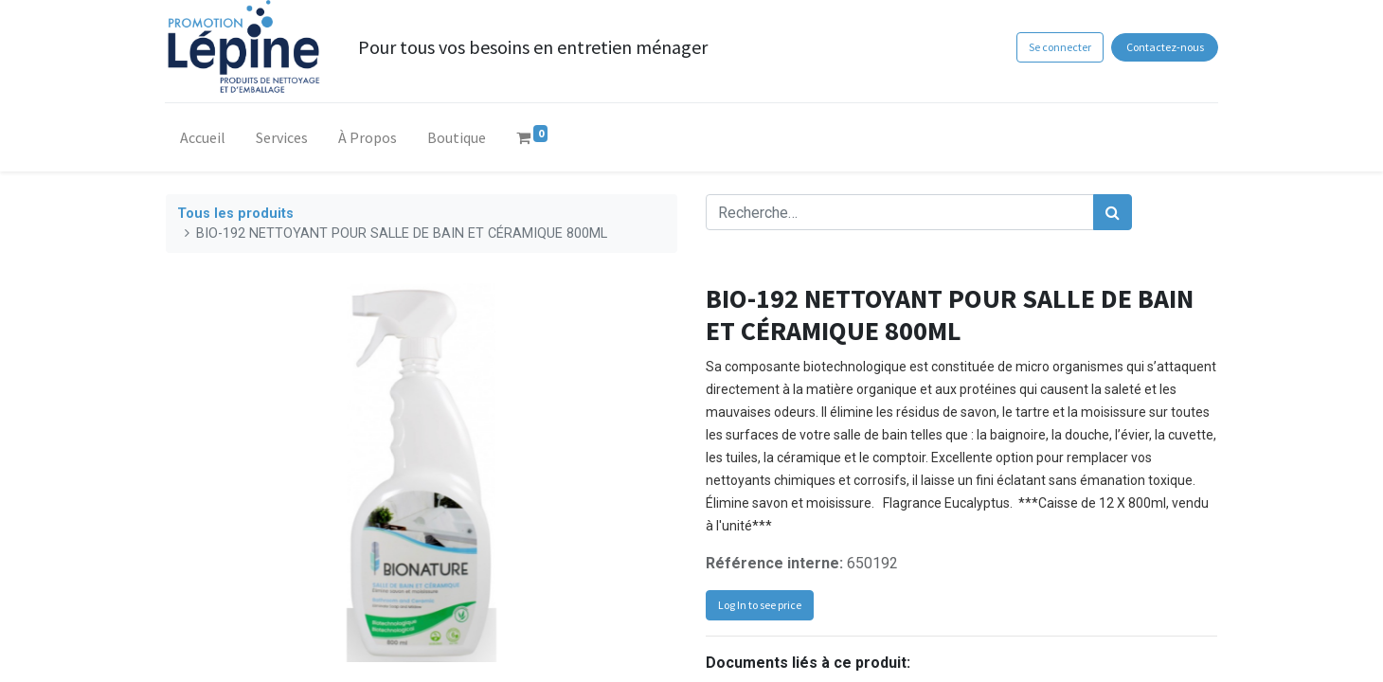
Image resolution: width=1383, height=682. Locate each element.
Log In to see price (759, 605)
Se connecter (1059, 47)
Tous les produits (235, 214)
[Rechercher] (1112, 212)
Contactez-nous (1164, 47)
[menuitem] (203, 141)
